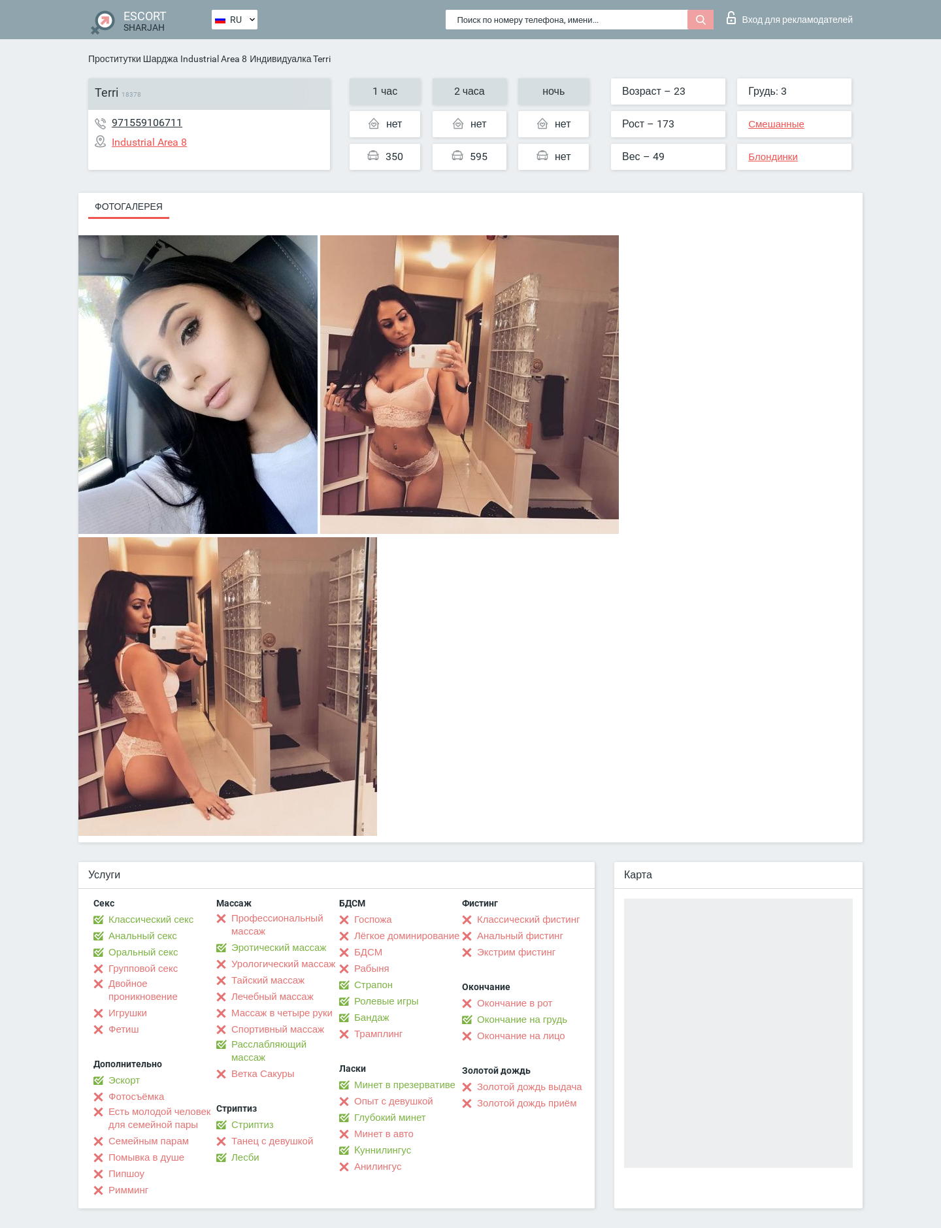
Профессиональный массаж (277, 924)
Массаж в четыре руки (282, 1013)
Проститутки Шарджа (133, 59)
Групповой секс (143, 968)
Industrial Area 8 (213, 59)
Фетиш (123, 1029)
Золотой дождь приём (526, 1103)
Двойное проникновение (143, 990)
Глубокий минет (390, 1117)
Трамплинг (378, 1034)
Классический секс (150, 919)
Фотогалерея (129, 206)
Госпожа (373, 919)
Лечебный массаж (272, 997)
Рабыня (371, 968)
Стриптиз (252, 1125)
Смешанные (776, 124)
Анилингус (377, 1166)
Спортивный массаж (277, 1029)
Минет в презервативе (404, 1085)
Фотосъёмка (136, 1097)
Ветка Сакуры (262, 1074)
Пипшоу (126, 1174)
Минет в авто (384, 1134)
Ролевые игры (386, 1001)
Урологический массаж (283, 964)
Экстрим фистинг (516, 952)
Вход (790, 17)
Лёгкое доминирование (406, 936)
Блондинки (773, 157)
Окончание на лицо (521, 1036)
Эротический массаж (278, 948)
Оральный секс (143, 952)
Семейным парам (148, 1141)
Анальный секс (142, 936)
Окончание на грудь (522, 1019)
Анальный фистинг (520, 936)
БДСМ (368, 952)
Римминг (128, 1190)
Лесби (245, 1157)
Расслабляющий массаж (268, 1050)
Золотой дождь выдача (529, 1087)
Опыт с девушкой (393, 1101)
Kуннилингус (382, 1150)
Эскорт (124, 1080)
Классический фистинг (528, 919)
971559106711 (147, 122)
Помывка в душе (146, 1157)
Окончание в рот (514, 1003)
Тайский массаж (268, 980)
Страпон (373, 985)
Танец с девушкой (272, 1141)
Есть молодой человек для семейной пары (159, 1118)
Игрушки (127, 1013)
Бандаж (371, 1017)
